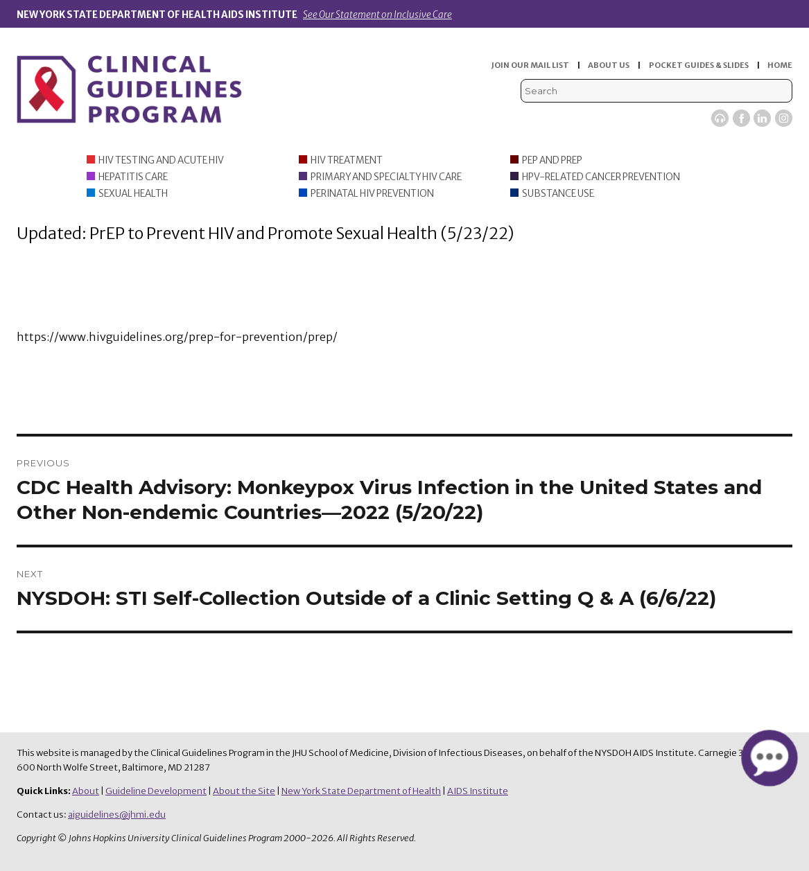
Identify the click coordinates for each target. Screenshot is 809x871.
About (85, 791)
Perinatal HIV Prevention (372, 194)
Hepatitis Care (133, 177)
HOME (779, 65)
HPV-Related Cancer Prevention (601, 177)
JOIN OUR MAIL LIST (530, 65)
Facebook (741, 118)
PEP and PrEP (552, 160)
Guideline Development (156, 791)
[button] (769, 758)
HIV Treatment (347, 160)
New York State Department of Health (361, 791)
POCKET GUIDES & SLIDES (699, 65)
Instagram (783, 118)
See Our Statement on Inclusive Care (377, 15)
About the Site (244, 791)
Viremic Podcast (720, 118)
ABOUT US (608, 65)
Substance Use (558, 194)
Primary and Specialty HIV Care (386, 177)
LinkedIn (762, 118)
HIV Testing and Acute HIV (161, 160)
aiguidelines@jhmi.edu (117, 814)
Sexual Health (133, 194)
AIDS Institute (477, 791)
